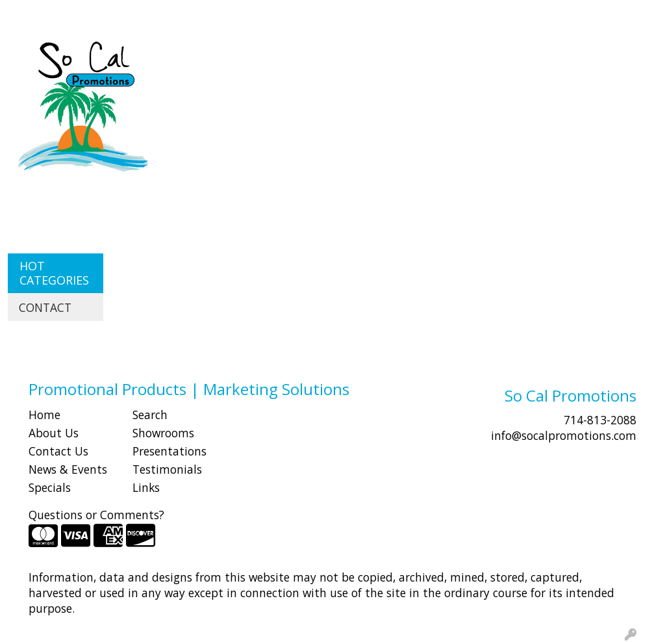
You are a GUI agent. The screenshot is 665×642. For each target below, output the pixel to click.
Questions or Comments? (96, 514)
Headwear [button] (485, 57)
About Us (54, 433)
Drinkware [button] (368, 57)
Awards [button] (253, 57)
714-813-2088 (600, 420)
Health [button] (551, 57)
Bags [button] (307, 57)
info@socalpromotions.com (563, 435)
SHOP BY (120, 14)
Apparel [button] (192, 57)
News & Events (68, 469)
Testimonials (167, 469)
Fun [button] (427, 57)
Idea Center (238, 14)
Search (421, 14)
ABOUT (71, 14)
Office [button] (606, 57)
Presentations (169, 451)
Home (44, 414)
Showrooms (163, 433)
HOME (28, 14)
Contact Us (58, 451)
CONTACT (176, 14)
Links (146, 487)
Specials (50, 487)
